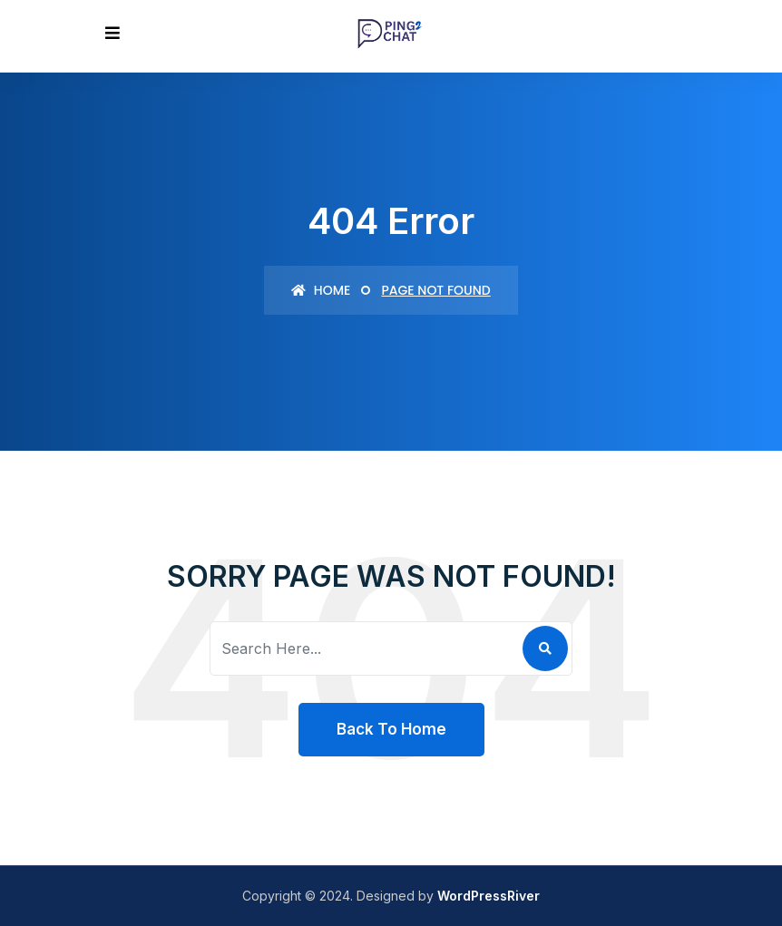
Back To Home (391, 729)
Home (320, 290)
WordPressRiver (488, 895)
